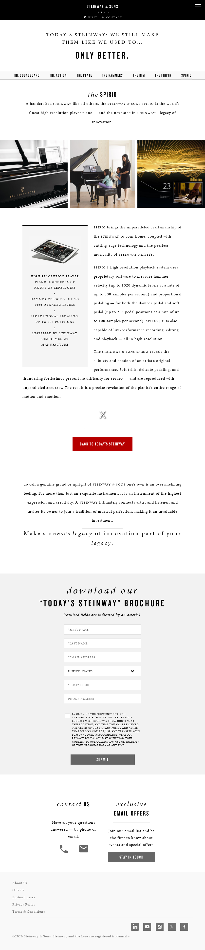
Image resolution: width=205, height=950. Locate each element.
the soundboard (27, 75)
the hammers (112, 75)
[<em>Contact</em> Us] (83, 852)
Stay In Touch (131, 857)
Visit (90, 17)
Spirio (186, 75)
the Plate (84, 75)
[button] (198, 6)
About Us (19, 883)
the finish (163, 75)
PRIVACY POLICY (110, 728)
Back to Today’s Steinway (102, 443)
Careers (18, 890)
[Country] (102, 671)
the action (58, 75)
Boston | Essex (24, 897)
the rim (139, 75)
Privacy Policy (23, 904)
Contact (111, 17)
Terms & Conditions (28, 911)
